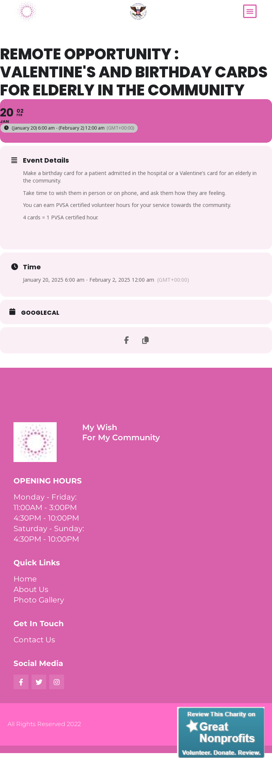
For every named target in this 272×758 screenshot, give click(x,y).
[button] (250, 11)
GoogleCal (40, 313)
